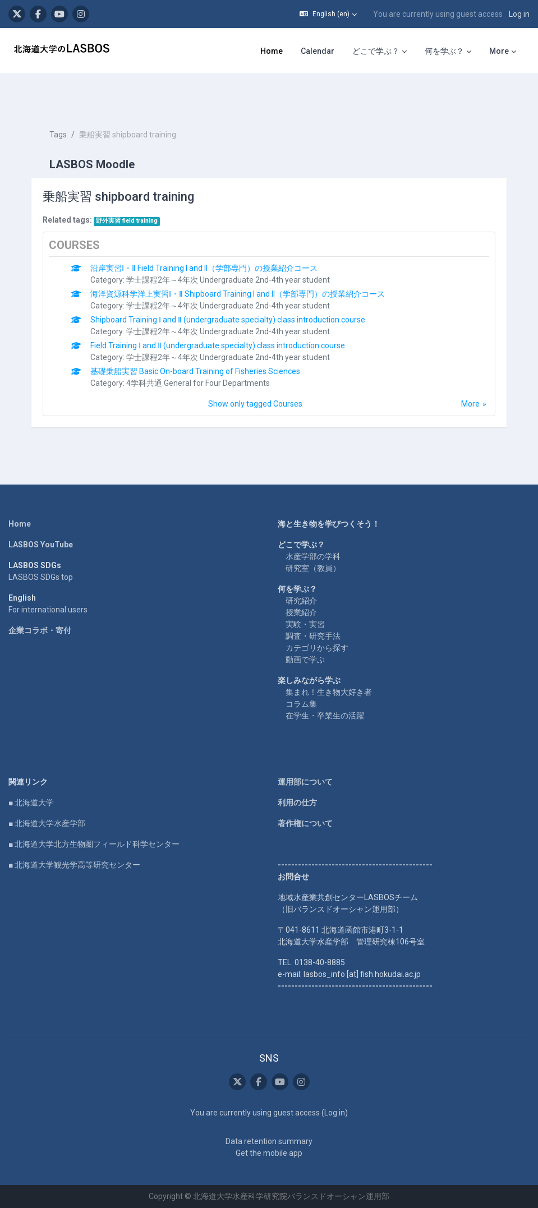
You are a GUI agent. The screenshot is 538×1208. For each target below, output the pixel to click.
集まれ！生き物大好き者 (329, 692)
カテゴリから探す (317, 647)
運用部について (305, 781)
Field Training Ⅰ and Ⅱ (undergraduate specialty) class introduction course (217, 345)
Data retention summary (269, 1141)
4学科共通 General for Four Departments (198, 383)
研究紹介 (301, 600)
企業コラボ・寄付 (39, 630)
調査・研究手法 (313, 635)
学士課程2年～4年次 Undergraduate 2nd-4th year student (228, 279)
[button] (328, 14)
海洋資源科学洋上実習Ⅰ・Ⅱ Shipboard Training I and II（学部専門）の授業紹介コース (237, 293)
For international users (48, 609)
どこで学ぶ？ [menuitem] (375, 51)
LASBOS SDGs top (40, 577)
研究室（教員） (313, 568)
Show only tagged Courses (255, 403)
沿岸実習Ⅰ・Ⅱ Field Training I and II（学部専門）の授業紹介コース (204, 268)
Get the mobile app (269, 1153)
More (470, 403)
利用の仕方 (297, 802)
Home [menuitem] (271, 51)
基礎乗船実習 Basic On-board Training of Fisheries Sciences (195, 371)
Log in (519, 14)
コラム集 (301, 703)
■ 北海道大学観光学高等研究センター (74, 864)
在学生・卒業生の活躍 (325, 715)
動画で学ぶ (305, 659)
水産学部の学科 (313, 556)
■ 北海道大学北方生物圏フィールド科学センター (94, 844)
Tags (58, 134)
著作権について (305, 823)
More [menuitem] (499, 51)
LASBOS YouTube (40, 544)
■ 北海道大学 (31, 802)
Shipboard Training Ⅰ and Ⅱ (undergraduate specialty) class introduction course (227, 319)
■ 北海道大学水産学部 (46, 823)
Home (19, 523)
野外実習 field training (127, 220)
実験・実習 (305, 624)
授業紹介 (301, 612)
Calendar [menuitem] (317, 51)
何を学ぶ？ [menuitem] (444, 51)
